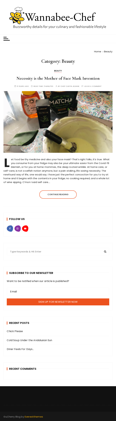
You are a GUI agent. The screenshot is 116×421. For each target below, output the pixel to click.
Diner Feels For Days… (20, 349)
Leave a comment (93, 86)
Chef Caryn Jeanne (70, 86)
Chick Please (15, 331)
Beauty (58, 70)
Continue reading (58, 194)
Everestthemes (34, 416)
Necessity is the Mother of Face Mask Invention (58, 78)
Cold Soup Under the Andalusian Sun (29, 340)
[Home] (97, 51)
